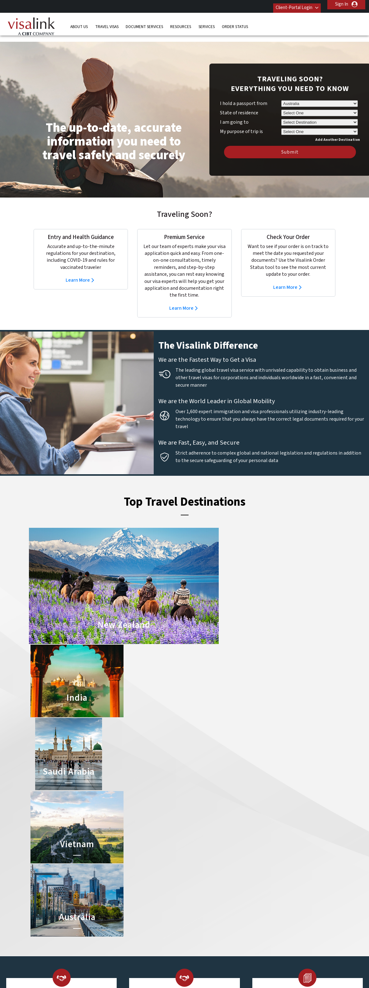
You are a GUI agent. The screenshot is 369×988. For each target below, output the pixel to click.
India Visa (195, 875)
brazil (152, 875)
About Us (79, 23)
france (122, 896)
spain (152, 924)
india (120, 910)
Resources (180, 23)
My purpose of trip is (241, 121)
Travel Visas (107, 23)
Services (207, 23)
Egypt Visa (196, 917)
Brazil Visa (196, 889)
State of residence (239, 103)
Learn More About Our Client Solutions (82, 966)
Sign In (341, 4)
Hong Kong (127, 903)
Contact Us (267, 868)
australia (124, 868)
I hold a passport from (243, 94)
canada (123, 882)
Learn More (78, 270)
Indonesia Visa (200, 903)
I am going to (234, 112)
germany (155, 896)
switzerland (158, 931)
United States (161, 946)
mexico (154, 910)
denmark (124, 889)
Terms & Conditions (208, 966)
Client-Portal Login (288, 4)
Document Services (144, 23)
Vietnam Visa (198, 882)
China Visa (196, 868)
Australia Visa (199, 896)
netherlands (128, 917)
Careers (272, 966)
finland (154, 889)
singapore (126, 924)
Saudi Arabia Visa (202, 910)
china (152, 882)
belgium (124, 875)
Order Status (235, 23)
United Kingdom (124, 942)
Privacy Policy (165, 966)
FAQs (136, 966)
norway (154, 917)
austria (154, 868)
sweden (124, 931)
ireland (154, 903)
